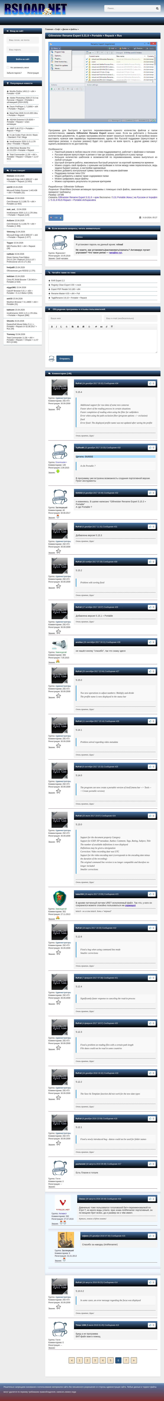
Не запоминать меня (19, 67)
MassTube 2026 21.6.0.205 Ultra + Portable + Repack (22, 114)
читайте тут (115, 252)
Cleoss (82, 1199)
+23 (55, 218)
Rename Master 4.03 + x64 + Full (65, 293)
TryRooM (80, 448)
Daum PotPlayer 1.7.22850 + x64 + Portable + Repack (22, 108)
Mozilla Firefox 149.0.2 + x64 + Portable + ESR (21, 92)
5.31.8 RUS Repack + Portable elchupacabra (73, 200)
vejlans (85, 1236)
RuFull (79, 383)
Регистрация (33, 73)
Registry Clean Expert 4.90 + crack (66, 285)
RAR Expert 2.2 (58, 281)
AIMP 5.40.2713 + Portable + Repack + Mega (20, 129)
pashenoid (80, 1164)
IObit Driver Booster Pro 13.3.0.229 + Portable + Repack (20, 149)
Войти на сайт (22, 59)
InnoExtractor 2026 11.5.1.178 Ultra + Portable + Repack (21, 142)
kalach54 (80, 894)
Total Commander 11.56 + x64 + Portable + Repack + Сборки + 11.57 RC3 (22, 156)
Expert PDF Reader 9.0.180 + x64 (65, 289)
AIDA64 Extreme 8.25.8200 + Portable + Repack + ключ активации (21, 122)
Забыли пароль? (14, 73)
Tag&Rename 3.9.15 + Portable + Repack (69, 298)
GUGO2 (79, 493)
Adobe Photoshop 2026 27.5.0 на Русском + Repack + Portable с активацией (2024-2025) (22, 100)
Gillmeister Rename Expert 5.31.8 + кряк (78, 197)
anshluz (79, 642)
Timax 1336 (81, 1325)
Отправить (65, 359)
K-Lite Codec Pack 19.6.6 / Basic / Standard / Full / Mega (22, 136)
